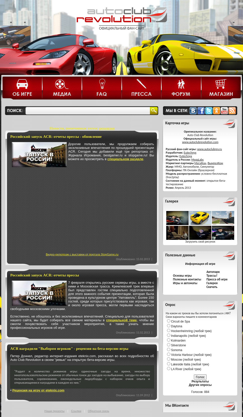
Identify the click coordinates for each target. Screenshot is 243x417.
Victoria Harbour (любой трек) (191, 355)
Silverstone (178, 345)
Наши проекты (54, 411)
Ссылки (76, 411)
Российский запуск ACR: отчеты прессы (44, 275)
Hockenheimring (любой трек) (191, 331)
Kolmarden (178, 340)
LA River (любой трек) (186, 369)
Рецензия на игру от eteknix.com (38, 390)
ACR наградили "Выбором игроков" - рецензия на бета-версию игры (69, 349)
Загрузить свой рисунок (200, 241)
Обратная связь (98, 411)
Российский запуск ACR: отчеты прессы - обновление (56, 137)
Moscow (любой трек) (186, 359)
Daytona (176, 326)
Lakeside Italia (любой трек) (190, 364)
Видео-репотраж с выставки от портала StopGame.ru (82, 254)
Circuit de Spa (180, 321)
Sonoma (176, 350)
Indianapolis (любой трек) (188, 336)
